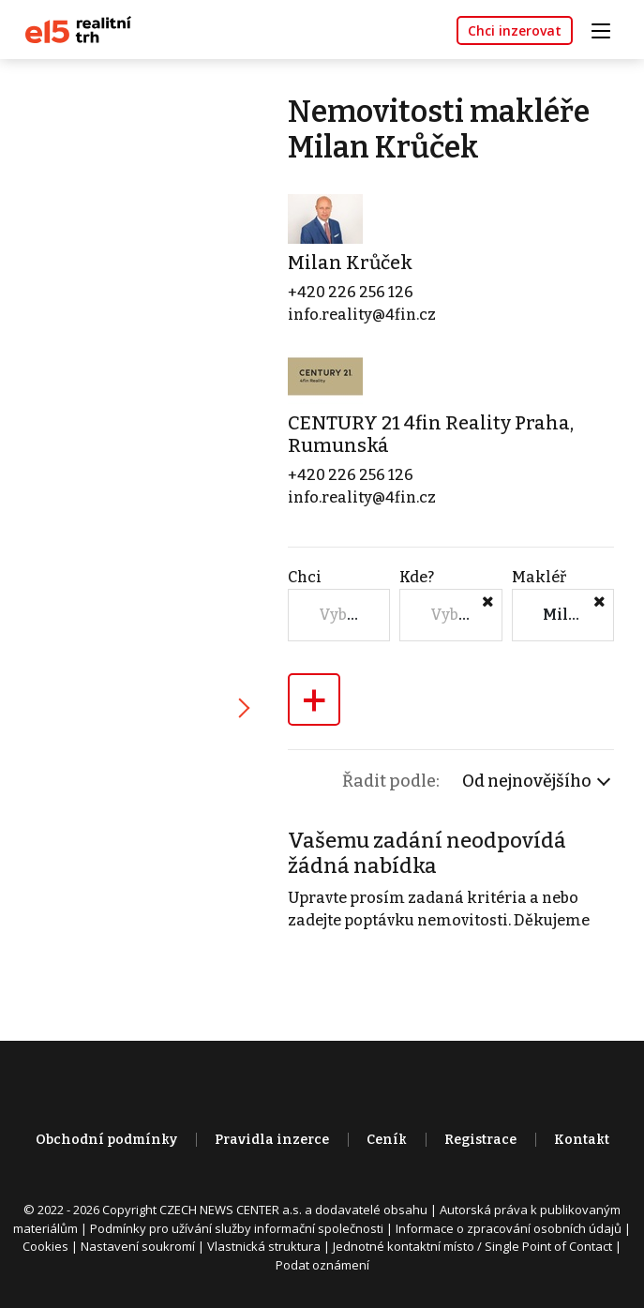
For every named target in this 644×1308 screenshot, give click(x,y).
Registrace (480, 1140)
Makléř (539, 577)
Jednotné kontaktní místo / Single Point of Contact (472, 1246)
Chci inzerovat (515, 30)
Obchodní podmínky (106, 1140)
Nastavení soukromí (138, 1246)
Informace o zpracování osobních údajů (509, 1228)
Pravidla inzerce (272, 1140)
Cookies (45, 1246)
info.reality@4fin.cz (362, 314)
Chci (305, 577)
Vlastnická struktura (264, 1246)
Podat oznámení (322, 1264)
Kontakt (581, 1140)
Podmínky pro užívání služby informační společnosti (236, 1228)
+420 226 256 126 (350, 292)
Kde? (416, 577)
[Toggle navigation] (607, 28)
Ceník (387, 1140)
